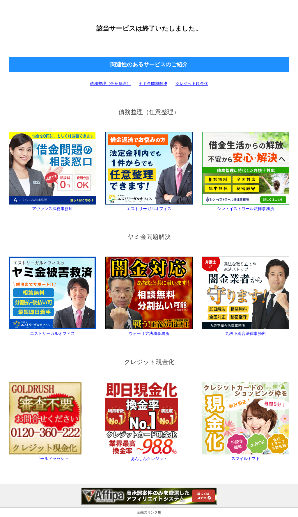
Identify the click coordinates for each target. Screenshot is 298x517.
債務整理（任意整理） (110, 83)
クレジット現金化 (191, 83)
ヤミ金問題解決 (153, 83)
